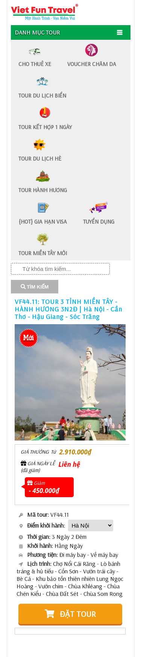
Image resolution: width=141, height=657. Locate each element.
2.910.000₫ (75, 452)
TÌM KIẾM (35, 287)
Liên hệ (69, 464)
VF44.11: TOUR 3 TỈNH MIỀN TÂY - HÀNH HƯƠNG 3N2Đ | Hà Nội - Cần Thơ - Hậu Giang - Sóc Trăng (68, 309)
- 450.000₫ (44, 490)
